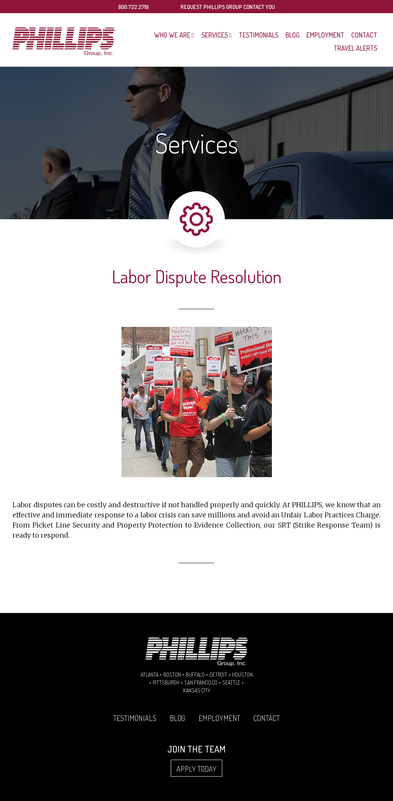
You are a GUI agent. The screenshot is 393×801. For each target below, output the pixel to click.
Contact (364, 35)
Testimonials (258, 35)
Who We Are (172, 35)
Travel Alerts (355, 48)
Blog (292, 35)
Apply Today (196, 769)
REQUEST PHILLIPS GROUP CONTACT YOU (228, 7)
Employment (325, 35)
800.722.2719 (133, 7)
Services (215, 35)
